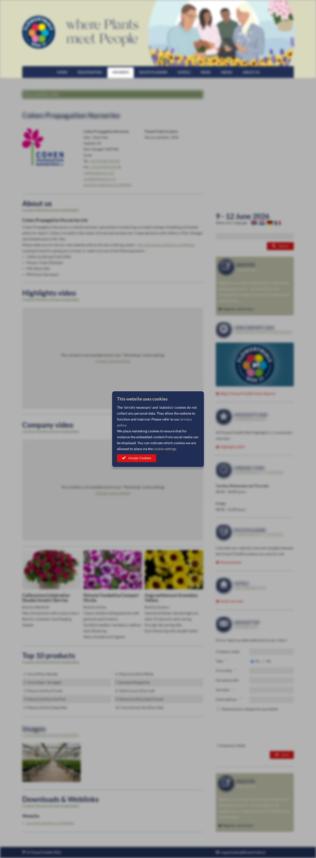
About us (251, 72)
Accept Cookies (139, 458)
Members (120, 72)
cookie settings (165, 449)
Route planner (153, 72)
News (206, 72)
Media (226, 72)
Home (62, 72)
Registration (90, 72)
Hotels (184, 72)
